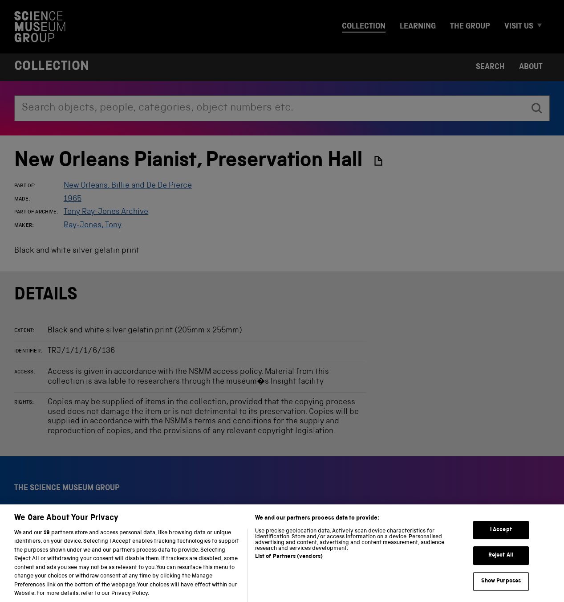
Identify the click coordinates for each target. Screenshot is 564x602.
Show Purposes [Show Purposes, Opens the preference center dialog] (501, 589)
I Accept (501, 538)
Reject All (501, 564)
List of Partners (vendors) (289, 565)
